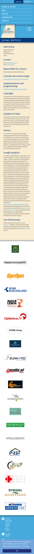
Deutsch (28, 2)
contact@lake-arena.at (12, 63)
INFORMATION (7, 17)
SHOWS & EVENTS (9, 7)
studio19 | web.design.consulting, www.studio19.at (15, 89)
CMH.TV (6, 225)
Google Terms (25, 208)
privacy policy (26, 228)
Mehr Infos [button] (25, 546)
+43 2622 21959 (10, 64)
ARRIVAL (5, 14)
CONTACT (5, 21)
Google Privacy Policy (10, 210)
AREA (4, 10)
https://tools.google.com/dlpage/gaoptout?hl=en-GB (16, 204)
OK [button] (17, 551)
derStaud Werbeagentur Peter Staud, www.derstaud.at (16, 79)
